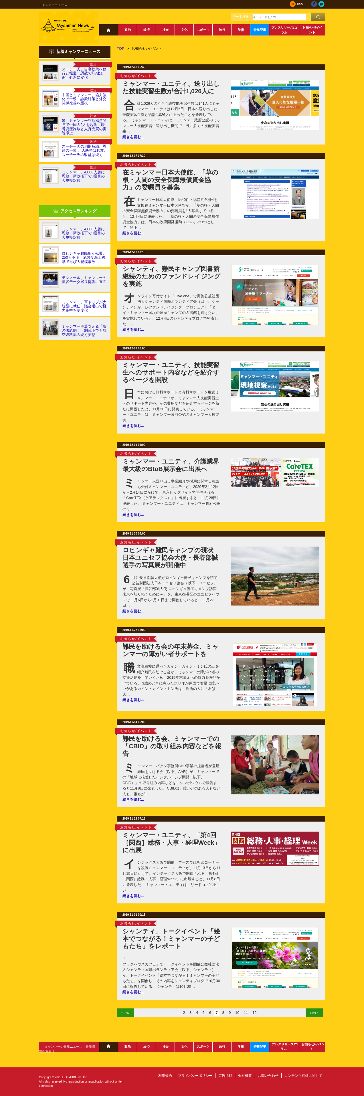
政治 (127, 29)
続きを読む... (133, 137)
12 (254, 1012)
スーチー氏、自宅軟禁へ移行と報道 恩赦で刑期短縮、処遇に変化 (84, 73)
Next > (314, 1012)
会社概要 (245, 1076)
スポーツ (203, 29)
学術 (241, 29)
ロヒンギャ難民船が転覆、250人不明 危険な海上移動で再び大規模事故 (84, 257)
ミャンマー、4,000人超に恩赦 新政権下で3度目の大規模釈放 (83, 176)
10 (237, 1012)
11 (246, 1012)
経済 (146, 29)
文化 (184, 29)
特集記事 (260, 29)
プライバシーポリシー (195, 1076)
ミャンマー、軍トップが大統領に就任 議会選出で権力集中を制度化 (84, 306)
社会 (165, 29)
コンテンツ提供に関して (303, 1076)
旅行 (222, 29)
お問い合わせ (268, 1076)
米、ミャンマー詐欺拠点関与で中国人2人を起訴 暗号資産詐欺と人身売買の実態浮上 (84, 126)
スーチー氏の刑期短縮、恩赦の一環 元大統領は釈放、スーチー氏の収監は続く (85, 150)
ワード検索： (242, 16)
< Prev (125, 1012)
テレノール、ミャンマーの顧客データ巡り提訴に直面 (84, 280)
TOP (120, 48)
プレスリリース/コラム (284, 30)
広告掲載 (225, 1076)
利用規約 (165, 1076)
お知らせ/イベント (312, 30)
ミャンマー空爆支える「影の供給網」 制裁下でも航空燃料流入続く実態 (84, 330)
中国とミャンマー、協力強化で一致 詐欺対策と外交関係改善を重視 (84, 99)
